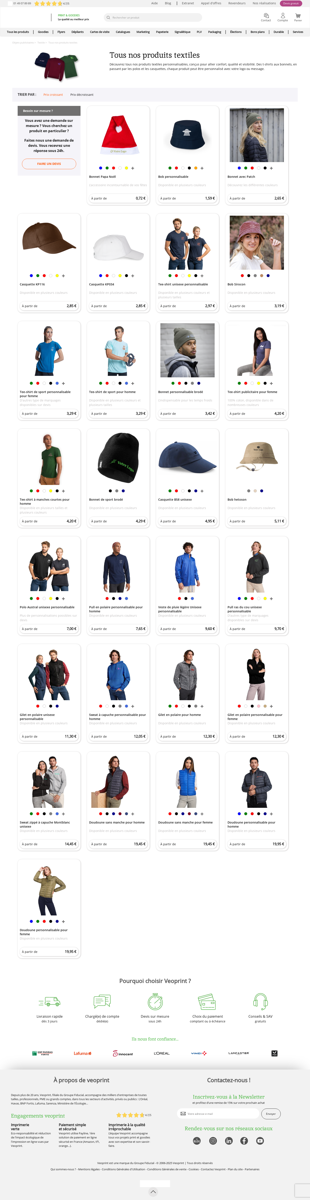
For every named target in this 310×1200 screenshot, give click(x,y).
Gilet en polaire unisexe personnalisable (37, 717)
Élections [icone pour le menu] (236, 32)
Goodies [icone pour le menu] (43, 32)
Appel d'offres (211, 3)
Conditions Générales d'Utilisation (123, 1169)
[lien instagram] (212, 1141)
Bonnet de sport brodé (106, 499)
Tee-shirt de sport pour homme (112, 392)
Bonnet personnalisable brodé (180, 392)
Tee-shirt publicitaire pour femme (252, 392)
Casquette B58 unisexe (175, 499)
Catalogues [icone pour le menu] (123, 32)
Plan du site (235, 1169)
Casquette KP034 (101, 284)
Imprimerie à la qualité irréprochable (126, 1127)
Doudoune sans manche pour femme (185, 822)
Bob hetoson (237, 499)
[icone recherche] (108, 17)
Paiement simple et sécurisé (72, 1127)
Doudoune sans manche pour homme (117, 822)
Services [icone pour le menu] (298, 32)
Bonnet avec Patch (241, 177)
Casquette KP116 (32, 284)
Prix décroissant (81, 95)
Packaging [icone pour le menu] (214, 32)
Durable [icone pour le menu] (279, 32)
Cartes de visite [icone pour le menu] (99, 32)
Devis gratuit (291, 3)
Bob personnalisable (173, 177)
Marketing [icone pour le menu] (143, 32)
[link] (100, 168)
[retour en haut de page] (153, 1192)
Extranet (188, 3)
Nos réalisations (264, 3)
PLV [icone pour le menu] (199, 32)
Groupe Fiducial (144, 1163)
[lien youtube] (260, 1141)
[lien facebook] (244, 1141)
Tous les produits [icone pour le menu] (18, 32)
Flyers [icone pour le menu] (61, 32)
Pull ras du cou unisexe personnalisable (245, 609)
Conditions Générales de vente (166, 1169)
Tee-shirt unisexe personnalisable (183, 284)
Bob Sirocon (236, 284)
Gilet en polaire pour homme (179, 715)
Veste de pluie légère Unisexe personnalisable (180, 609)
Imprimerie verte (20, 1127)
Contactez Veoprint (213, 1169)
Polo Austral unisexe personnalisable (47, 607)
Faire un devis (49, 164)
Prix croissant (53, 95)
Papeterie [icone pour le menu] (162, 32)
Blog (168, 3)
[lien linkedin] (228, 1141)
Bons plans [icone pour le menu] (258, 32)
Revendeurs (237, 3)
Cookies (194, 1169)
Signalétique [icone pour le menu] (182, 32)
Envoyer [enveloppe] (271, 1114)
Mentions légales (89, 1169)
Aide (154, 3)
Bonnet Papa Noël (102, 177)
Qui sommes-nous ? (63, 1169)
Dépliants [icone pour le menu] (77, 32)
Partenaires (252, 1169)
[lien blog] (196, 1141)
